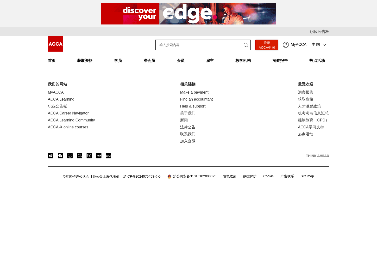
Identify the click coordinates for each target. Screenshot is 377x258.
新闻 (184, 120)
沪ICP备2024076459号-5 (112, 176)
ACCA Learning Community (71, 120)
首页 (52, 61)
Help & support (193, 106)
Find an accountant (196, 99)
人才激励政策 (309, 106)
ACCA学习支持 (311, 127)
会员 (180, 61)
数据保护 (250, 176)
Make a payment (194, 92)
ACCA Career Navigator (68, 113)
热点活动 (317, 61)
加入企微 (187, 141)
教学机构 (243, 61)
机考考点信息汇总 (313, 113)
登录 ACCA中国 (267, 45)
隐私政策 (229, 176)
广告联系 (287, 176)
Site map (307, 176)
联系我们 (187, 134)
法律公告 (187, 127)
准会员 (149, 61)
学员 (118, 61)
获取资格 (85, 61)
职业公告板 (57, 106)
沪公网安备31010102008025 (191, 176)
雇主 (210, 61)
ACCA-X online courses (68, 127)
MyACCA (299, 44)
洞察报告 (280, 61)
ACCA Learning (61, 99)
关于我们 (187, 113)
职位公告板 (319, 32)
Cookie (268, 176)
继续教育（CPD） (313, 120)
